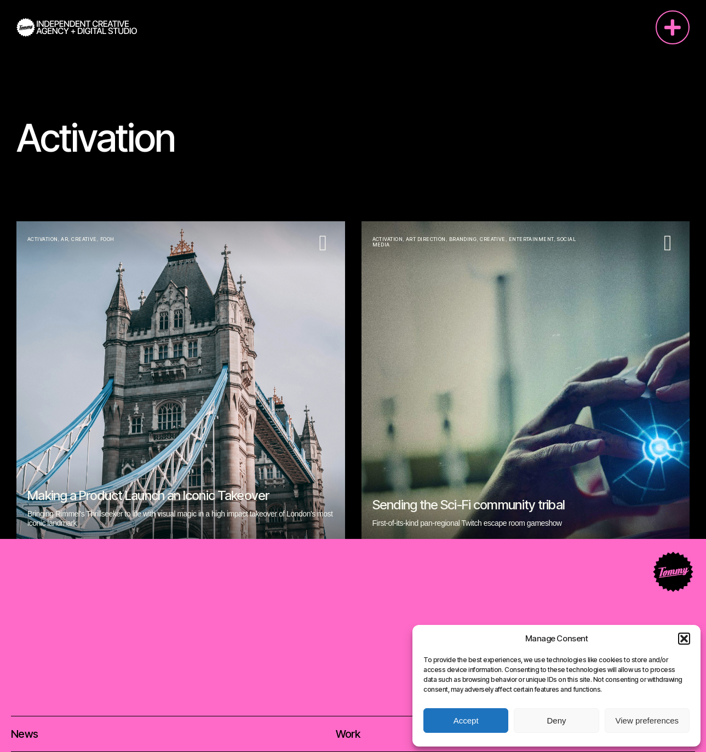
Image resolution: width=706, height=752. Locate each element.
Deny (556, 720)
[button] (684, 638)
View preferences (647, 720)
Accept (466, 720)
